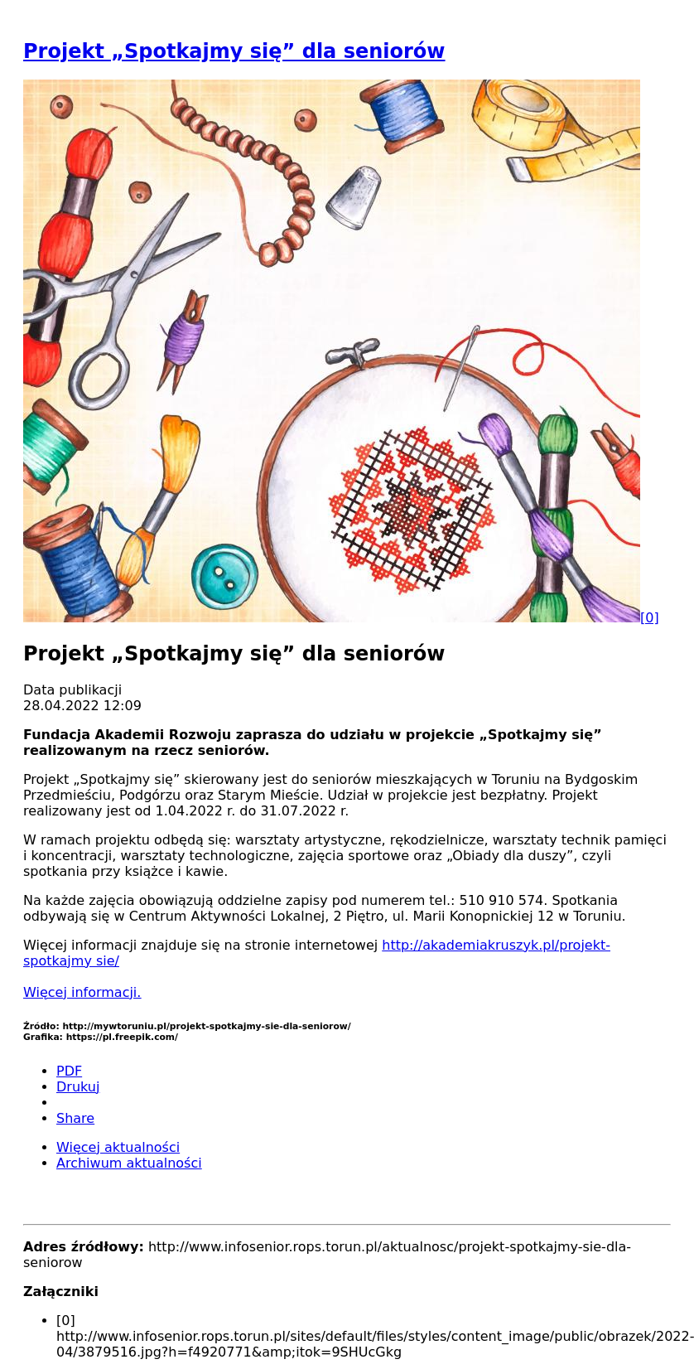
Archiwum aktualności (129, 1163)
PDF (69, 1071)
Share (75, 1118)
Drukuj (77, 1087)
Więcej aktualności (118, 1147)
